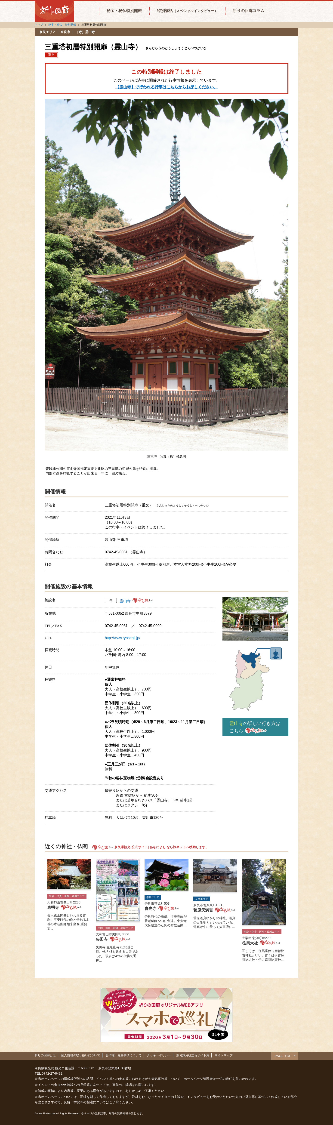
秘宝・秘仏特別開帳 (124, 10)
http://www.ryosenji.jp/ (122, 638)
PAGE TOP (283, 1056)
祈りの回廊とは (45, 1055)
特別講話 (187, 10)
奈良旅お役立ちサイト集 (192, 1055)
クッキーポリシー (159, 1055)
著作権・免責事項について (123, 1055)
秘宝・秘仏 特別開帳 (62, 24)
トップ (39, 24)
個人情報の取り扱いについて (80, 1055)
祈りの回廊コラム (248, 10)
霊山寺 (125, 601)
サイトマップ (224, 1055)
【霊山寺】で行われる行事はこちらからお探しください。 (166, 87)
